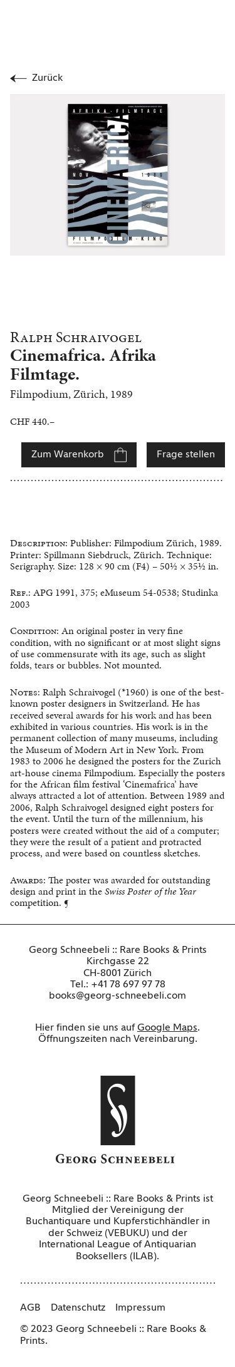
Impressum (140, 1308)
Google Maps (167, 1028)
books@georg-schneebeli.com (117, 996)
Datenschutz (78, 1308)
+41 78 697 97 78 (128, 985)
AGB (30, 1308)
